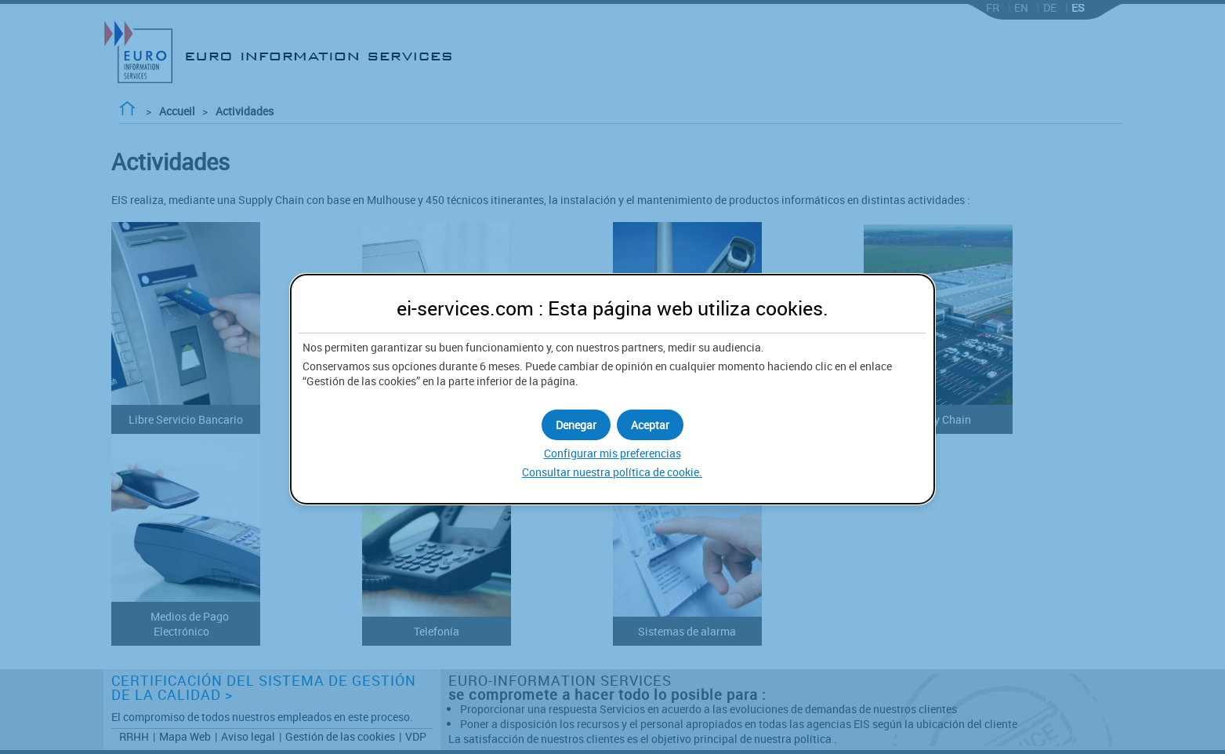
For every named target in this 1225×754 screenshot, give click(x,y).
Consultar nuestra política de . (612, 471)
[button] (650, 425)
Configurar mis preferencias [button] (612, 453)
